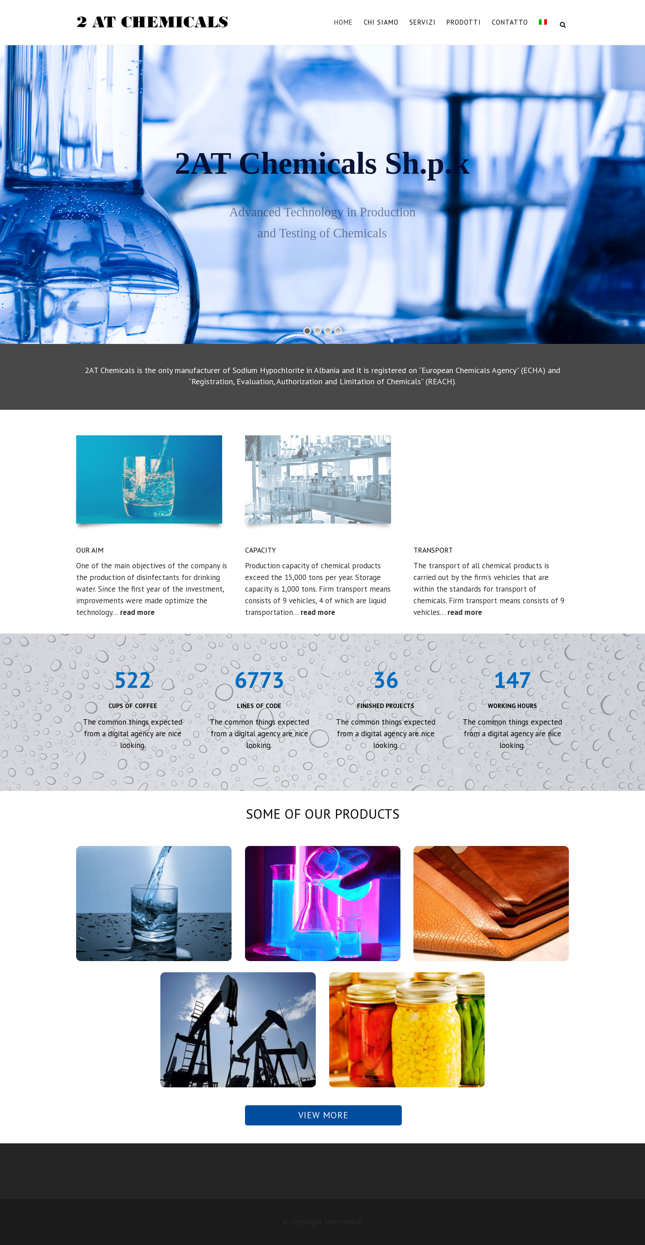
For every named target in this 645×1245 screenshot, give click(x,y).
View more (323, 1115)
